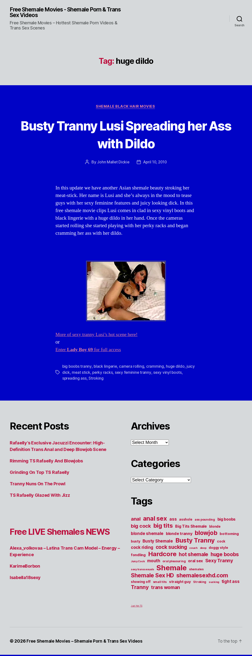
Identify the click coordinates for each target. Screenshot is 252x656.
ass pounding (205, 521)
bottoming (229, 535)
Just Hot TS (136, 607)
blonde (215, 528)
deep (203, 549)
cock (221, 542)
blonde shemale (147, 534)
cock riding (142, 548)
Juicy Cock (138, 562)
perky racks (102, 373)
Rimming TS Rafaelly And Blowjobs (46, 462)
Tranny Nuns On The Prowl (37, 484)
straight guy (180, 583)
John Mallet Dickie (112, 163)
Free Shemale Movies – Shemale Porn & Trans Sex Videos (86, 642)
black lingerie (106, 367)
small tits (160, 583)
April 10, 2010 (155, 163)
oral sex (195, 562)
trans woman (165, 588)
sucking (214, 583)
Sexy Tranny (219, 562)
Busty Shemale (158, 542)
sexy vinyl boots (168, 373)
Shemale (171, 569)
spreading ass (74, 379)
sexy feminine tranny (134, 373)
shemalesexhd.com (202, 576)
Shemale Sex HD (152, 576)
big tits (163, 526)
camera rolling (132, 367)
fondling (138, 556)
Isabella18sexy (25, 590)
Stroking (96, 379)
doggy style (218, 549)
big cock (141, 527)
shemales (196, 570)
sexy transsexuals (142, 570)
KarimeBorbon (25, 579)
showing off (141, 583)
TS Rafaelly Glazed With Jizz (40, 496)
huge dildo (176, 367)
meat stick (81, 373)
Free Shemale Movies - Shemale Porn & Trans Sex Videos (61, 13)
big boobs (226, 520)
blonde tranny (179, 534)
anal (136, 520)
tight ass (231, 582)
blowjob (206, 534)
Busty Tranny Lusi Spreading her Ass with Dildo (126, 135)
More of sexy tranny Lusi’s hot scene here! (99, 336)
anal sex (155, 519)
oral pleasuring (174, 562)
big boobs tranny (77, 367)
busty (135, 542)
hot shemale (193, 556)
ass (173, 520)
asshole (185, 521)
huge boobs (225, 556)
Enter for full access (90, 351)
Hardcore (162, 555)
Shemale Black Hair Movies (126, 107)
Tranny (140, 588)
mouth (153, 561)
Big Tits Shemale (191, 527)
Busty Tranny (195, 541)
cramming (156, 367)
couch (193, 549)
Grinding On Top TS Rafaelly (39, 473)
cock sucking (171, 548)
